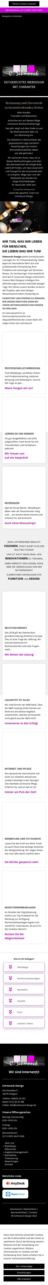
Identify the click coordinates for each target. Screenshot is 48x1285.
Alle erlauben (24, 1281)
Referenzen (10, 1149)
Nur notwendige (24, 1268)
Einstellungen (24, 1275)
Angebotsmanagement (16, 1152)
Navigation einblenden (12, 16)
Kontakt (9, 1164)
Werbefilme (11, 1155)
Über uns (9, 1143)
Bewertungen (11, 1161)
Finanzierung (11, 1158)
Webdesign (10, 1146)
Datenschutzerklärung (23, 1261)
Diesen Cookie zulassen (24, 3)
